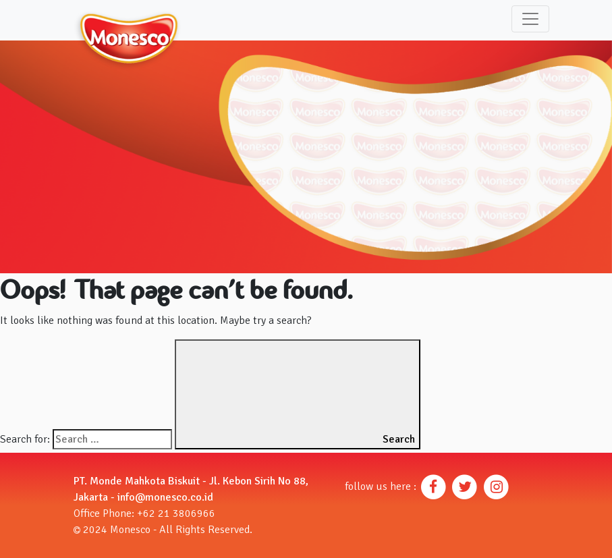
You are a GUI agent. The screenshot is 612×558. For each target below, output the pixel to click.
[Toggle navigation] (530, 18)
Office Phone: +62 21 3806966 (144, 513)
